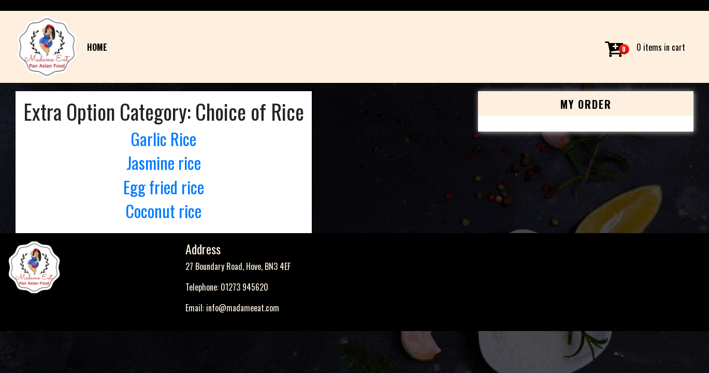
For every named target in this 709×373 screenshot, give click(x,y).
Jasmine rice (163, 162)
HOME (97, 47)
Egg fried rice (163, 187)
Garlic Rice (163, 138)
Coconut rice (163, 210)
